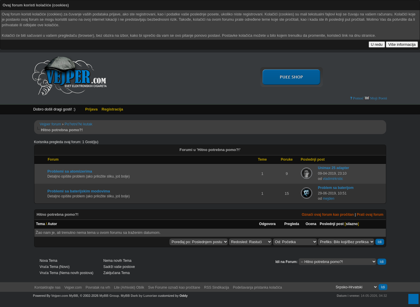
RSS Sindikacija (216, 287)
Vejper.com (73, 287)
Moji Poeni (376, 98)
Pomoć (357, 98)
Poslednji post (332, 224)
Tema (40, 224)
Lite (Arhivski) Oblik (129, 287)
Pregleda (291, 224)
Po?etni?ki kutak (78, 124)
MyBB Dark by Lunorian (139, 295)
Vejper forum (50, 124)
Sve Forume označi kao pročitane (174, 287)
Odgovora (267, 224)
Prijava (91, 109)
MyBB (73, 295)
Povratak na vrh (98, 287)
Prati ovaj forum (370, 215)
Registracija (112, 109)
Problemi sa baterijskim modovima (79, 191)
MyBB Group (109, 295)
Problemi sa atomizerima (70, 171)
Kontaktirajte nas (47, 287)
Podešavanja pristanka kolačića (257, 287)
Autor (52, 224)
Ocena (311, 224)
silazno (352, 224)
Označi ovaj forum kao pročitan (328, 215)
